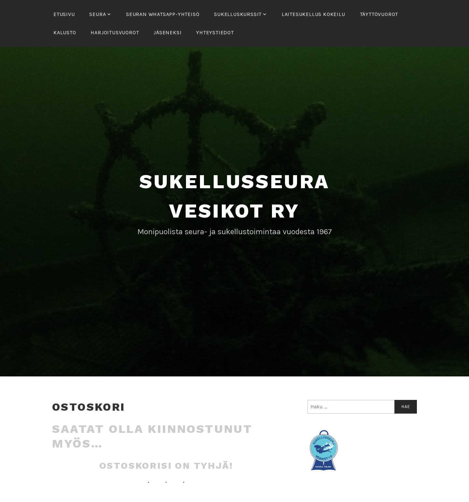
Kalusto (64, 32)
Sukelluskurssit (238, 14)
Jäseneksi (167, 32)
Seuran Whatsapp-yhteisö (162, 14)
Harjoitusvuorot (115, 32)
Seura (97, 14)
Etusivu (64, 14)
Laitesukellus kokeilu (313, 14)
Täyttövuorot (379, 14)
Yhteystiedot (215, 32)
